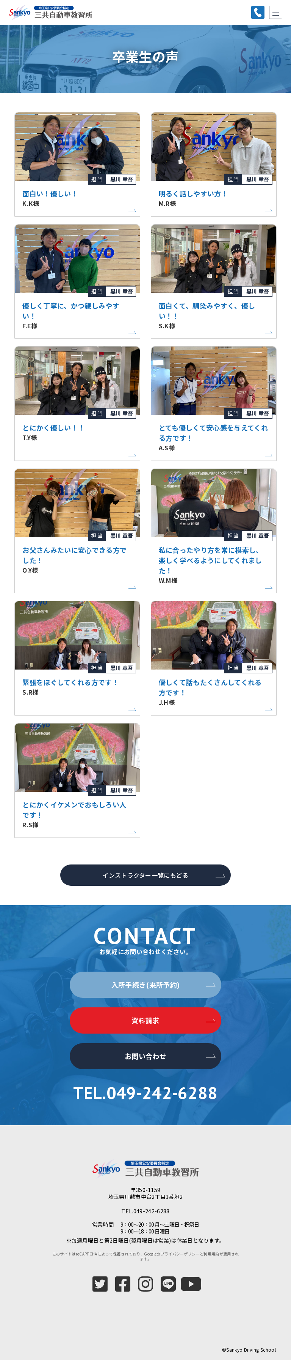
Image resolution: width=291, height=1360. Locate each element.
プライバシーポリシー (180, 1254)
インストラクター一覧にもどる (145, 875)
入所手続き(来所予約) (145, 985)
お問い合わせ (145, 1056)
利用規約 (211, 1254)
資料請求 (145, 1020)
